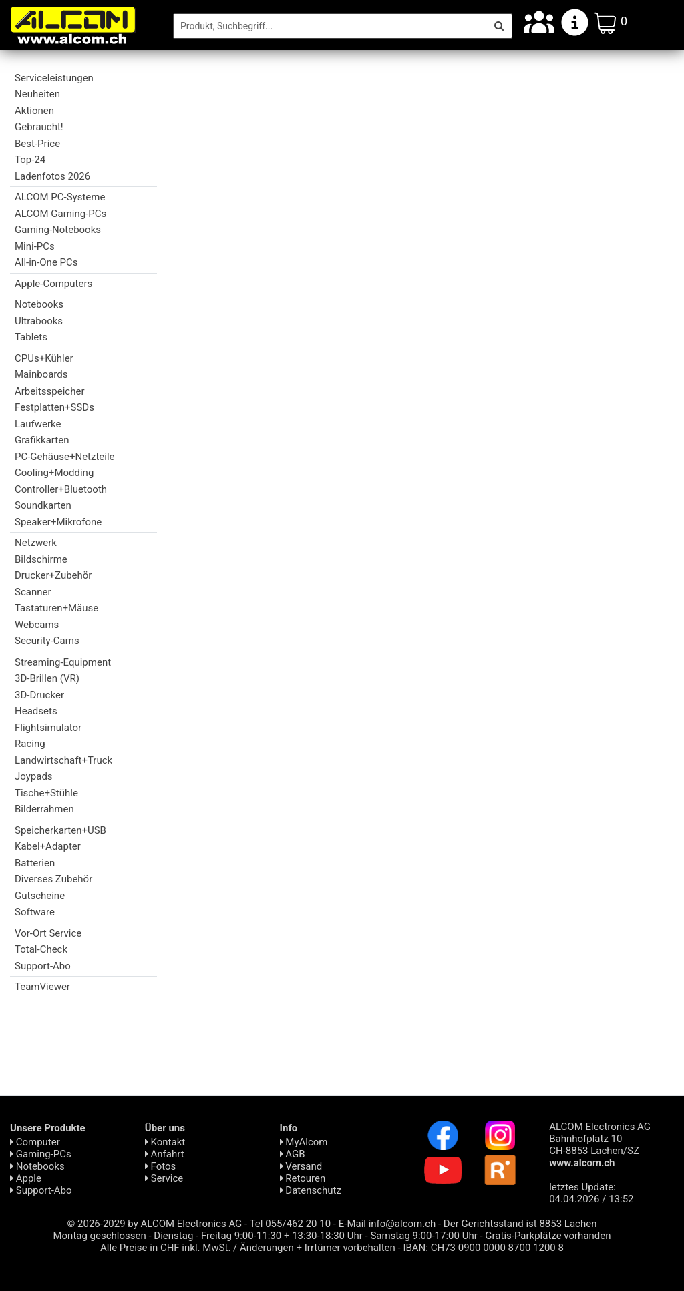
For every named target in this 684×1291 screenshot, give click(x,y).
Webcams (37, 625)
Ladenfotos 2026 (52, 176)
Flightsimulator (48, 728)
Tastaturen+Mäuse (56, 608)
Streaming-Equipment (63, 662)
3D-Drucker (39, 695)
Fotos (160, 1166)
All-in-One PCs (46, 262)
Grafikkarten (42, 440)
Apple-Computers (53, 284)
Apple (25, 1178)
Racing (30, 744)
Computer (35, 1142)
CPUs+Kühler (44, 358)
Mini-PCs (35, 246)
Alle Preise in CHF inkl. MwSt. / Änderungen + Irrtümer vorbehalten (247, 1248)
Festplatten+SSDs (54, 407)
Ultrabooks (39, 321)
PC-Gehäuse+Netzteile (65, 457)
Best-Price (37, 144)
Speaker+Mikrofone (58, 522)
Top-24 (30, 160)
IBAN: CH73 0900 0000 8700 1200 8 (483, 1248)
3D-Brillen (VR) (47, 678)
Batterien (35, 863)
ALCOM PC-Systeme (60, 197)
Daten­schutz (310, 1190)
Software (35, 912)
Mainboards (41, 374)
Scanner (33, 592)
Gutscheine (40, 896)
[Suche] (330, 26)
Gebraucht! (39, 127)
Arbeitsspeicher (49, 391)
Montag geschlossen (99, 1236)
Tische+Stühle (46, 793)
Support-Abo (43, 966)
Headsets (36, 711)
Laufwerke (38, 424)
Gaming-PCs (40, 1154)
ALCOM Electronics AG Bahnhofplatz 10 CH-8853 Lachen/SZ (600, 1145)
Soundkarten (43, 505)
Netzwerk (36, 543)
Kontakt (165, 1142)
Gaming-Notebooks (58, 230)
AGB (292, 1154)
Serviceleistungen (54, 78)
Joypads (34, 776)
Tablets (31, 337)
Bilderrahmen (44, 809)
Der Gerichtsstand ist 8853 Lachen (520, 1224)
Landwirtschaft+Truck (63, 760)
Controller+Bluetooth (61, 489)
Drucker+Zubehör (53, 575)
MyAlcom (304, 1142)
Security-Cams (47, 641)
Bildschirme (41, 559)
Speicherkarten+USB (60, 830)
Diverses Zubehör (53, 879)
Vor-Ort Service (48, 933)
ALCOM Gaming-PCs (60, 214)
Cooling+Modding (54, 473)
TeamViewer (42, 987)
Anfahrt (164, 1154)
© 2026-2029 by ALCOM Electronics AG (154, 1224)
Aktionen (34, 111)
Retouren (303, 1178)
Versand (301, 1166)
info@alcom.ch (402, 1224)
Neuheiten (37, 94)
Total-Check (41, 949)
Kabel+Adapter (48, 846)
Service (164, 1178)
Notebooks (39, 304)
